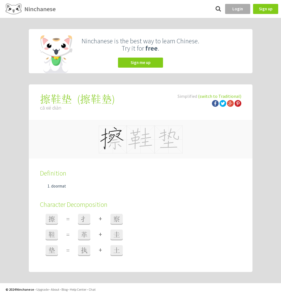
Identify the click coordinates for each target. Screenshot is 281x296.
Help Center (78, 289)
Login (237, 8)
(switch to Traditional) (219, 96)
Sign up (265, 8)
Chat (92, 289)
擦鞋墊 (96, 99)
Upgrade (42, 289)
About (55, 289)
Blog (65, 289)
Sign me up (140, 62)
